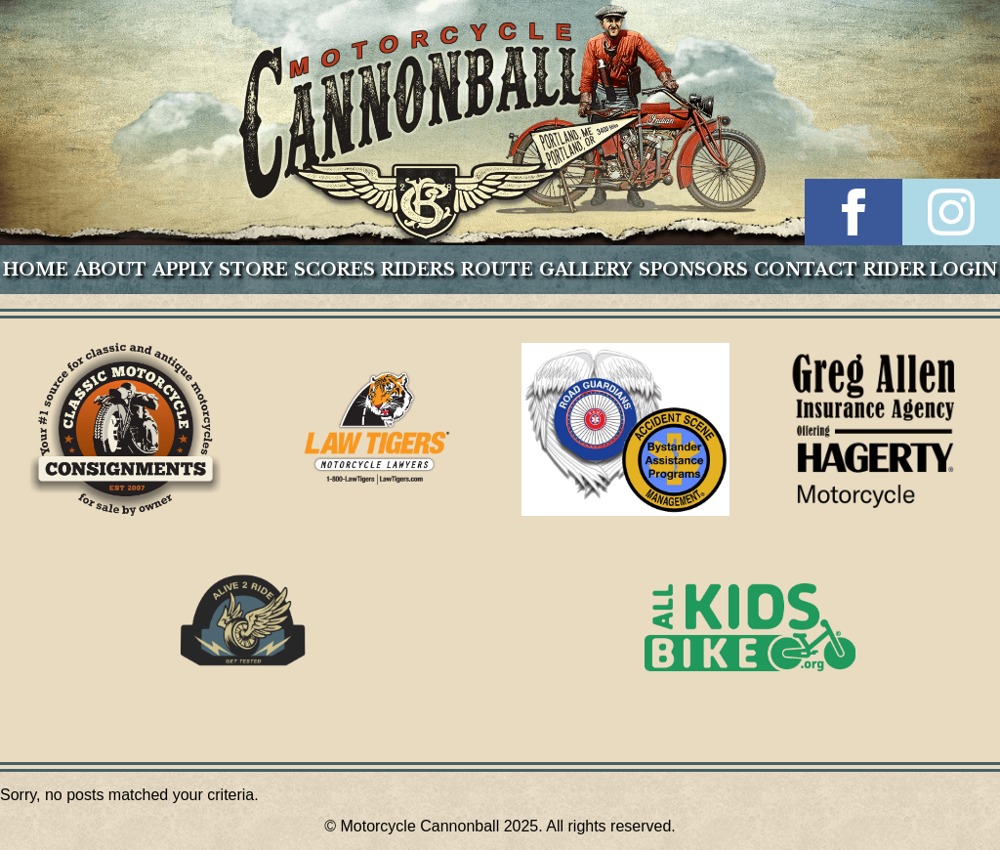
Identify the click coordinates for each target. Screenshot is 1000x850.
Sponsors (693, 269)
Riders (418, 269)
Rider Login (930, 269)
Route (497, 269)
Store (253, 269)
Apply (182, 269)
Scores (334, 269)
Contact (805, 269)
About (110, 269)
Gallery (585, 269)
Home (35, 269)
